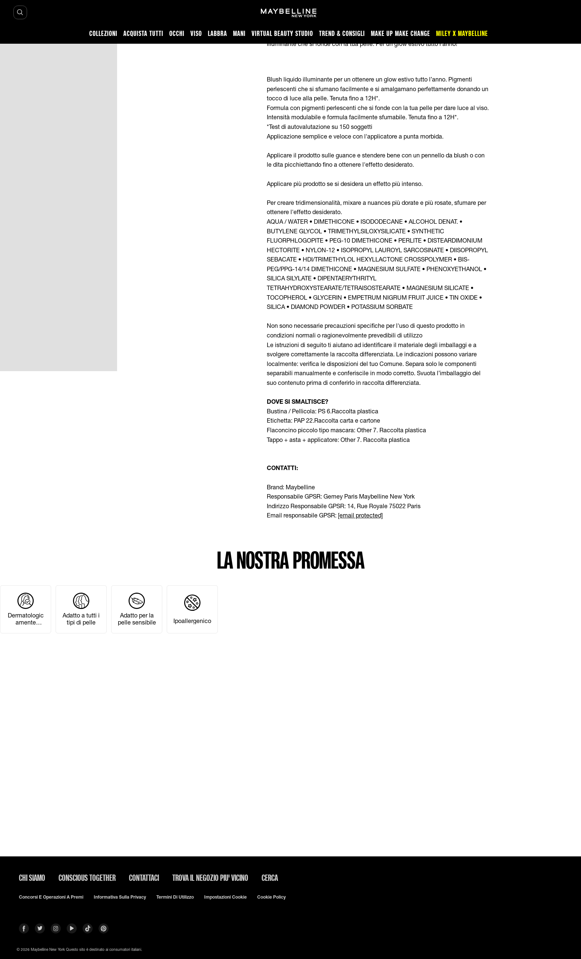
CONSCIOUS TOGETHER (87, 877)
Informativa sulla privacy (120, 897)
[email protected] (360, 515)
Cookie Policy (271, 897)
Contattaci (144, 877)
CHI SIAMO (32, 877)
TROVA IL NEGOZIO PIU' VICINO (210, 877)
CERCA (270, 877)
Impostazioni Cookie (225, 897)
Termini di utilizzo (175, 897)
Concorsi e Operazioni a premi (51, 897)
